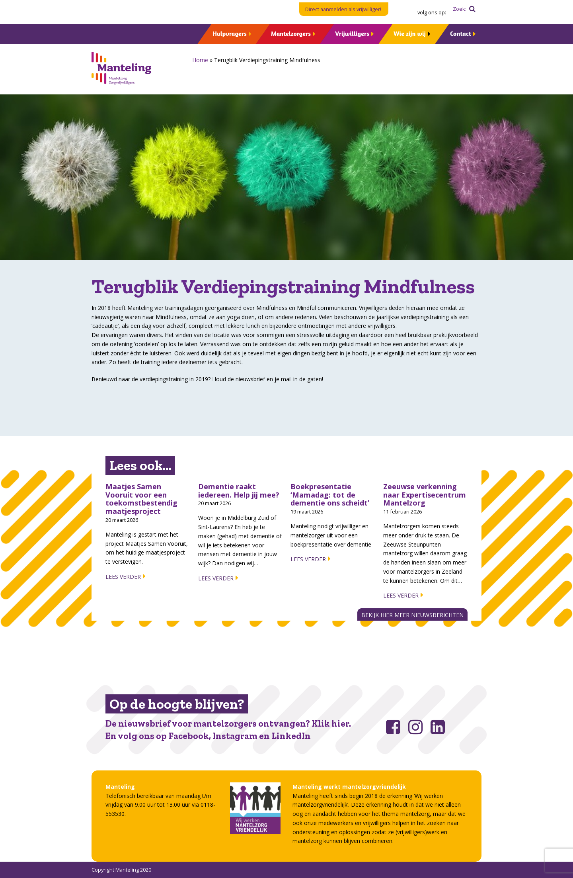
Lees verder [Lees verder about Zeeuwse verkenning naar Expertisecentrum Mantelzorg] (401, 595)
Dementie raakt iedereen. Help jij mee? (238, 491)
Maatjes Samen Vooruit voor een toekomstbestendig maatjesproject (141, 499)
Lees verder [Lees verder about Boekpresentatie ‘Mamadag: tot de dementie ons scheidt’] (308, 559)
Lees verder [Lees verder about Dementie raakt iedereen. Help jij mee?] (216, 578)
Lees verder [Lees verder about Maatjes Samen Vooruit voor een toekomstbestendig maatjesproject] (123, 576)
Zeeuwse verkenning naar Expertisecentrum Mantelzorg (424, 495)
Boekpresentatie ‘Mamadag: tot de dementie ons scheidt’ (329, 495)
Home (200, 60)
